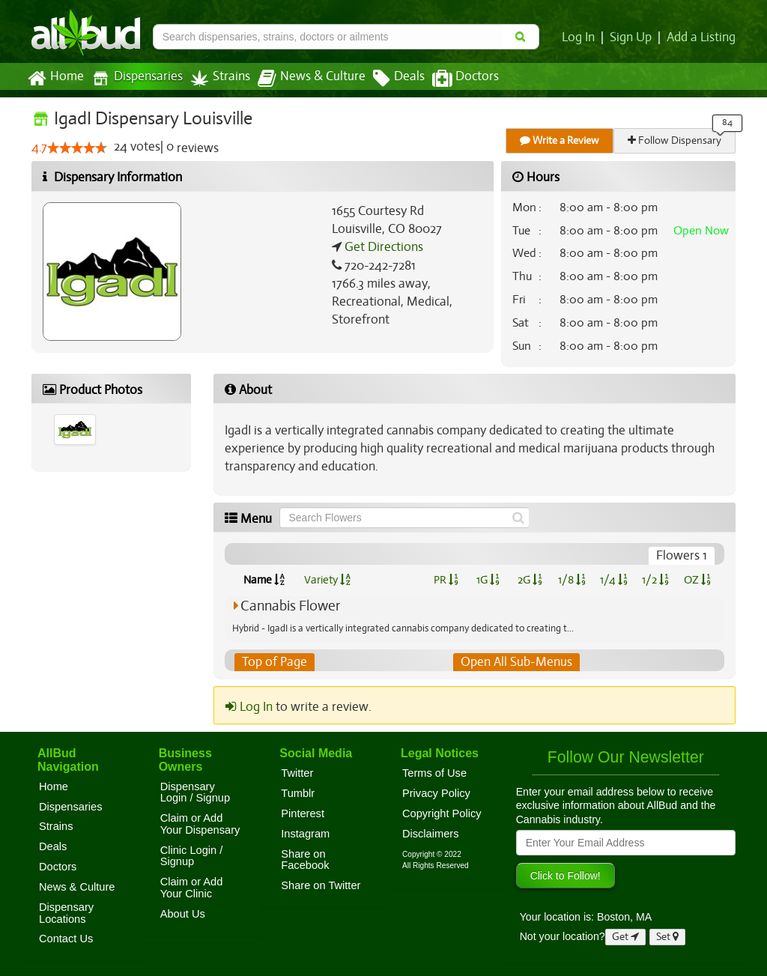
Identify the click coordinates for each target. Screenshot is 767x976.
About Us (182, 914)
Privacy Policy (436, 793)
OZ (698, 579)
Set (667, 937)
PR (445, 579)
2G (529, 579)
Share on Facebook (305, 860)
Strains (215, 78)
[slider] (77, 148)
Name (264, 579)
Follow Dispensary (675, 140)
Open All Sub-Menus (516, 662)
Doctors (452, 78)
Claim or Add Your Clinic (191, 888)
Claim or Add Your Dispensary (200, 824)
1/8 (572, 579)
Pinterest (302, 813)
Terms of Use (434, 773)
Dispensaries (134, 78)
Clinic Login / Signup (191, 856)
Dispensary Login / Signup (195, 792)
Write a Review (560, 140)
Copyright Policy (442, 813)
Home (55, 78)
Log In (581, 37)
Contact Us (66, 939)
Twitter (297, 773)
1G (488, 579)
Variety (327, 579)
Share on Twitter (320, 885)
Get (625, 937)
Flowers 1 (682, 555)
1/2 (655, 579)
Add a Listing (702, 37)
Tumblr (298, 793)
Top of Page (274, 662)
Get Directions (382, 247)
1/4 (613, 579)
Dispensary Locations (66, 913)
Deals (388, 78)
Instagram (305, 834)
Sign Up (633, 37)
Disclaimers (430, 834)
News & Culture (303, 78)
